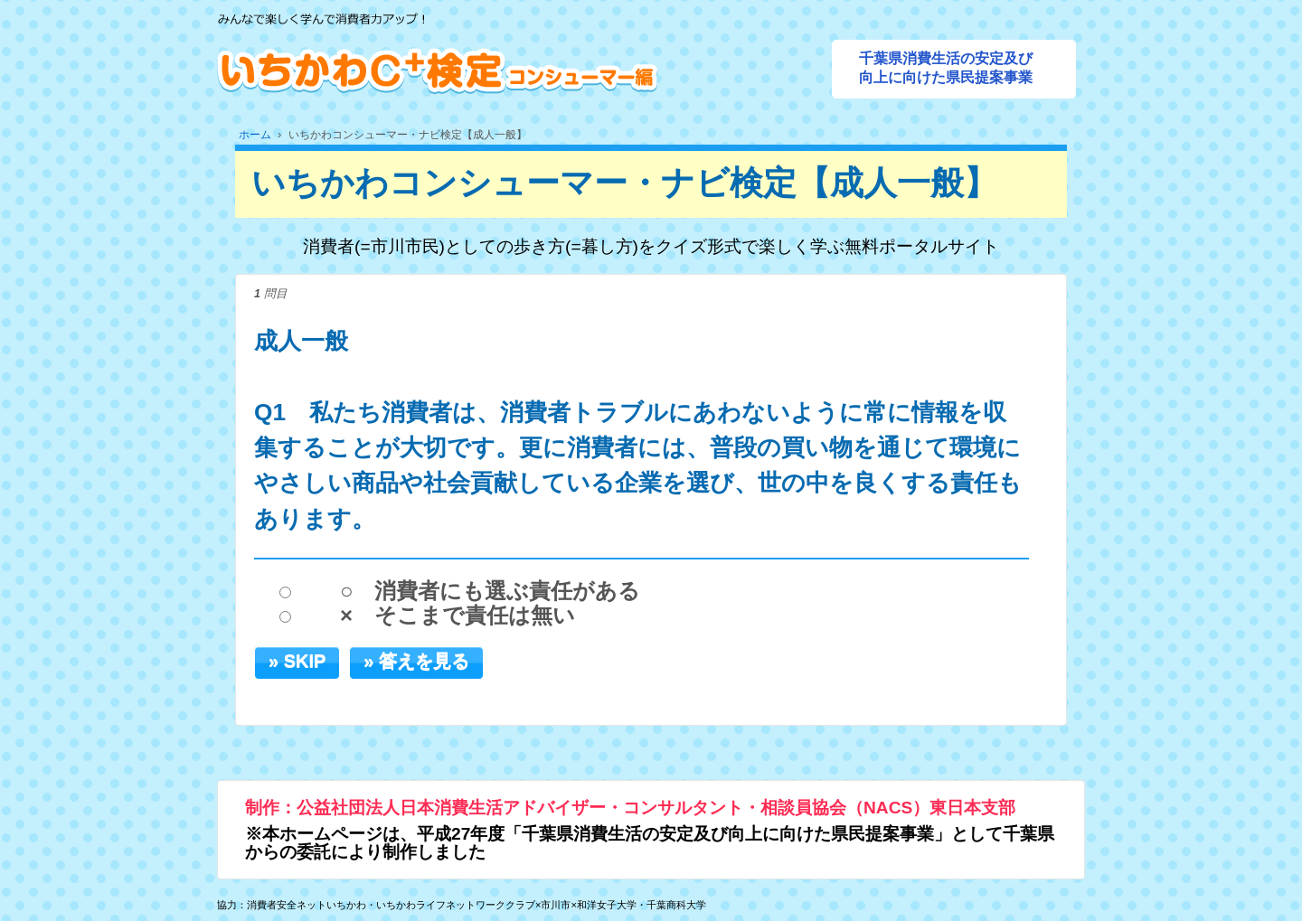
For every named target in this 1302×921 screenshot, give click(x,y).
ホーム (255, 134)
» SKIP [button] (297, 661)
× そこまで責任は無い (457, 615)
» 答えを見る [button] (416, 661)
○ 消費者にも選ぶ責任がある (490, 591)
